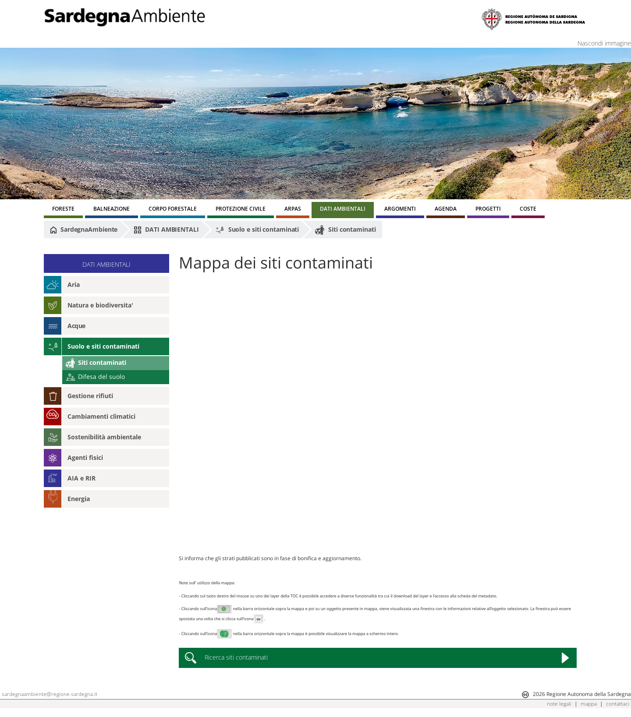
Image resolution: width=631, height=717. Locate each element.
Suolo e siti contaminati (257, 230)
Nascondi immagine (604, 43)
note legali (559, 703)
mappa (589, 703)
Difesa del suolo (95, 376)
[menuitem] (63, 210)
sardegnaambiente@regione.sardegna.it (49, 694)
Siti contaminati (345, 230)
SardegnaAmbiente (83, 229)
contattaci (617, 703)
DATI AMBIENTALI (166, 229)
